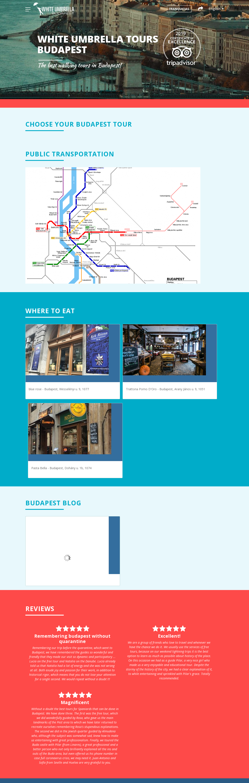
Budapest (75, 675)
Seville (72, 702)
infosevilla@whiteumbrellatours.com (197, 722)
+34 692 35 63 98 (129, 716)
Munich (73, 689)
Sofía (71, 707)
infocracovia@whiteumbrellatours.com (138, 733)
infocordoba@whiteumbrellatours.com (138, 712)
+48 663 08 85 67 (129, 737)
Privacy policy (77, 721)
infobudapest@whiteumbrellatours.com (138, 691)
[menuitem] (115, 772)
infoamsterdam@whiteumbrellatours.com (140, 670)
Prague (73, 698)
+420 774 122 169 (190, 706)
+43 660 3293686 (129, 695)
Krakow (73, 684)
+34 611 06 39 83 (190, 727)
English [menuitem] (144, 772)
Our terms (75, 725)
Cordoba (74, 680)
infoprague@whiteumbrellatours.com (198, 698)
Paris (71, 693)
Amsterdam (76, 671)
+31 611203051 (128, 675)
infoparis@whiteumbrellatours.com (196, 682)
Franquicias (179, 9)
